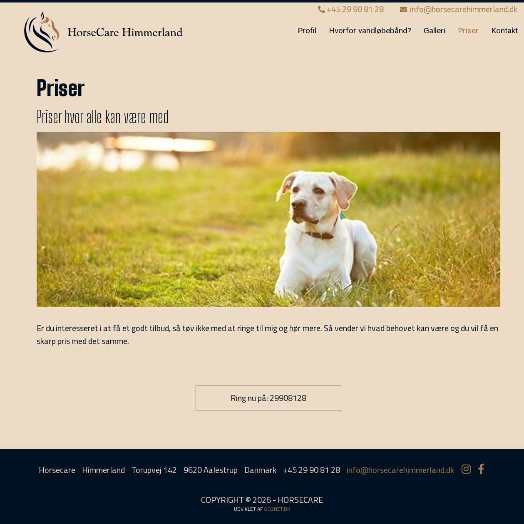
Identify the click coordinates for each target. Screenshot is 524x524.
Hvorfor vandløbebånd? (370, 30)
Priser (468, 30)
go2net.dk (277, 509)
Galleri (434, 30)
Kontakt (504, 30)
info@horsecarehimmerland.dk (458, 8)
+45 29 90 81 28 (351, 8)
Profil (307, 30)
